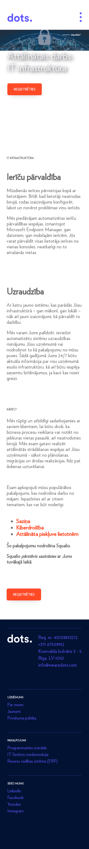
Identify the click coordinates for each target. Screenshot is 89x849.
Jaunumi (14, 711)
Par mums (15, 704)
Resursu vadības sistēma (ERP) (32, 761)
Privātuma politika (21, 717)
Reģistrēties (24, 89)
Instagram (15, 810)
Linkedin (14, 790)
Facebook (15, 797)
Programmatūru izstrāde (27, 747)
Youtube (14, 804)
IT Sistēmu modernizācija (27, 754)
